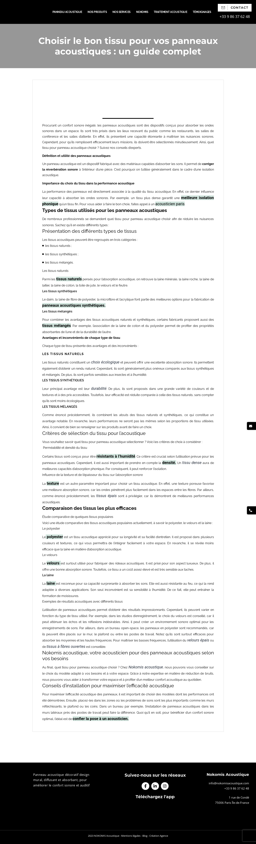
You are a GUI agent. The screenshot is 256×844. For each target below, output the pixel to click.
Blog (144, 835)
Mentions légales (130, 835)
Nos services (121, 11)
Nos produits (97, 11)
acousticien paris (170, 204)
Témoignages (202, 11)
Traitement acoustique (170, 11)
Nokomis (142, 11)
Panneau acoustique (67, 11)
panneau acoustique (61, 164)
